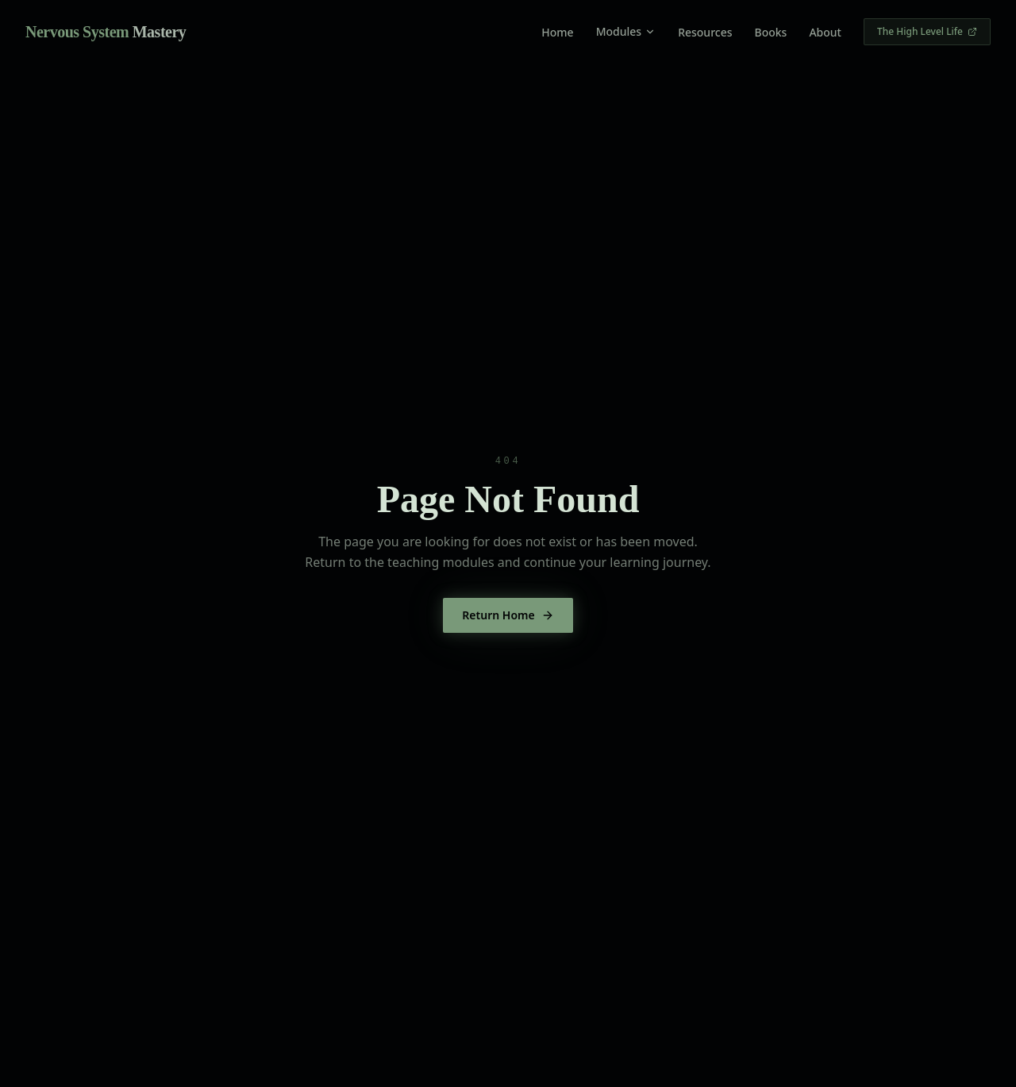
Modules (626, 31)
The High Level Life (927, 31)
